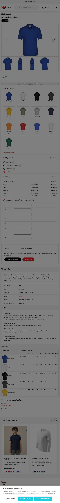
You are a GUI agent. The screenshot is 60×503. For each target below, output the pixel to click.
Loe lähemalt (51, 493)
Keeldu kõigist (25, 498)
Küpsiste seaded (10, 498)
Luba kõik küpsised (43, 498)
